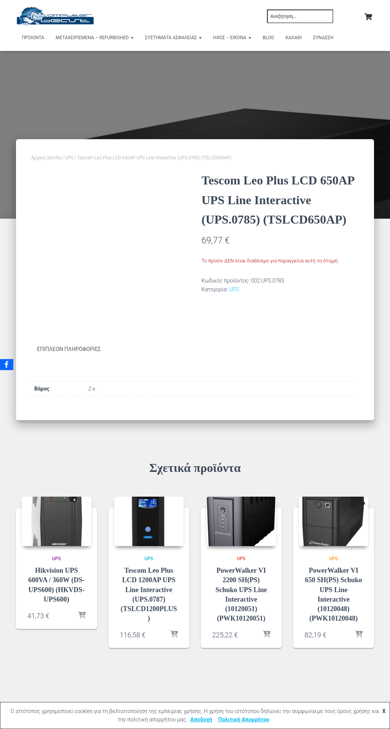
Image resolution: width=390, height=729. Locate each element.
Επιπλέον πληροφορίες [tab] (69, 349)
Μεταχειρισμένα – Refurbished (95, 37)
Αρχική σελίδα (46, 157)
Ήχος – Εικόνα (232, 37)
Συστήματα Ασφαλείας (173, 37)
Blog (268, 37)
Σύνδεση (323, 37)
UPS (69, 157)
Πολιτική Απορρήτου (243, 719)
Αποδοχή (201, 719)
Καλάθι (294, 37)
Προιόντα (33, 37)
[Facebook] (7, 364)
